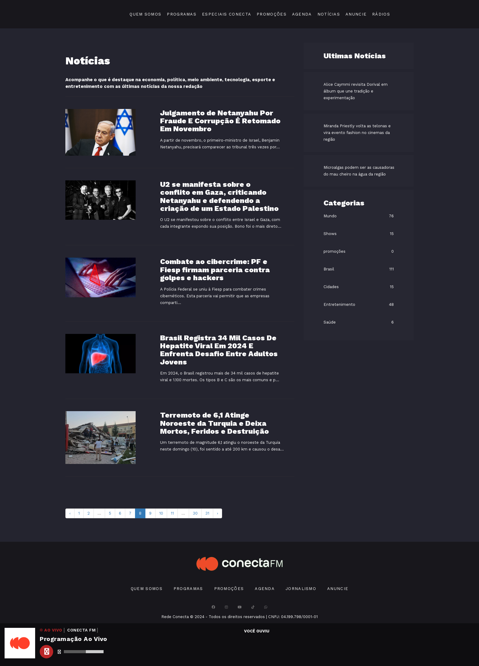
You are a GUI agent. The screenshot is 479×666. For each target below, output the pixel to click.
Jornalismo (301, 588)
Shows (330, 233)
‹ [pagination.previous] (70, 513)
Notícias (328, 14)
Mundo (330, 216)
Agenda (302, 14)
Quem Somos (145, 14)
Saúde (330, 322)
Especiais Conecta (226, 14)
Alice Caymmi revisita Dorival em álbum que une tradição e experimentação (356, 91)
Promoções (272, 14)
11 (172, 513)
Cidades (331, 286)
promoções (335, 251)
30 (195, 513)
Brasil (329, 269)
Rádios (381, 14)
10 (161, 513)
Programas (181, 14)
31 (207, 513)
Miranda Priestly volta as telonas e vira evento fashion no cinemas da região (357, 133)
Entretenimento (339, 304)
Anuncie (356, 14)
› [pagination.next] (217, 513)
